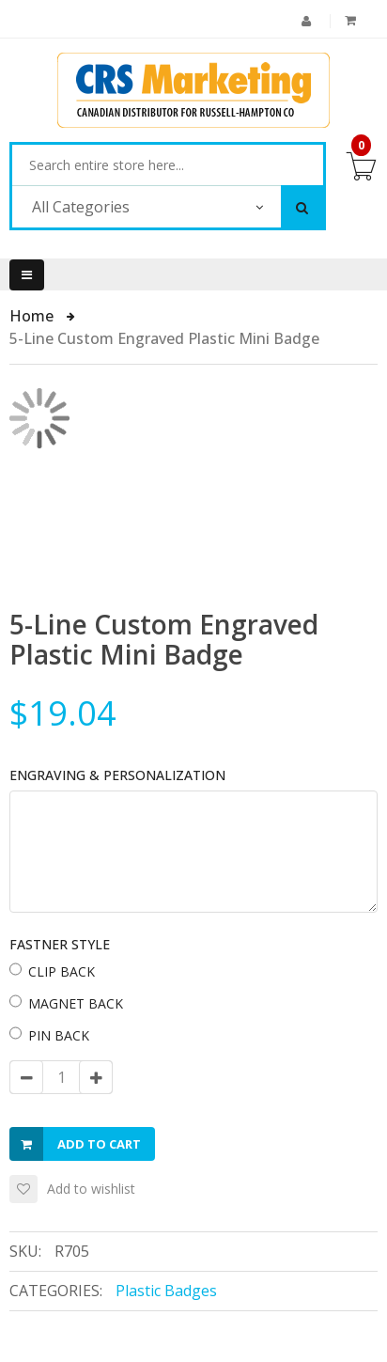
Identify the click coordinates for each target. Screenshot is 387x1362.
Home (33, 315)
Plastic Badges (166, 1290)
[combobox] (167, 165)
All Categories (81, 206)
